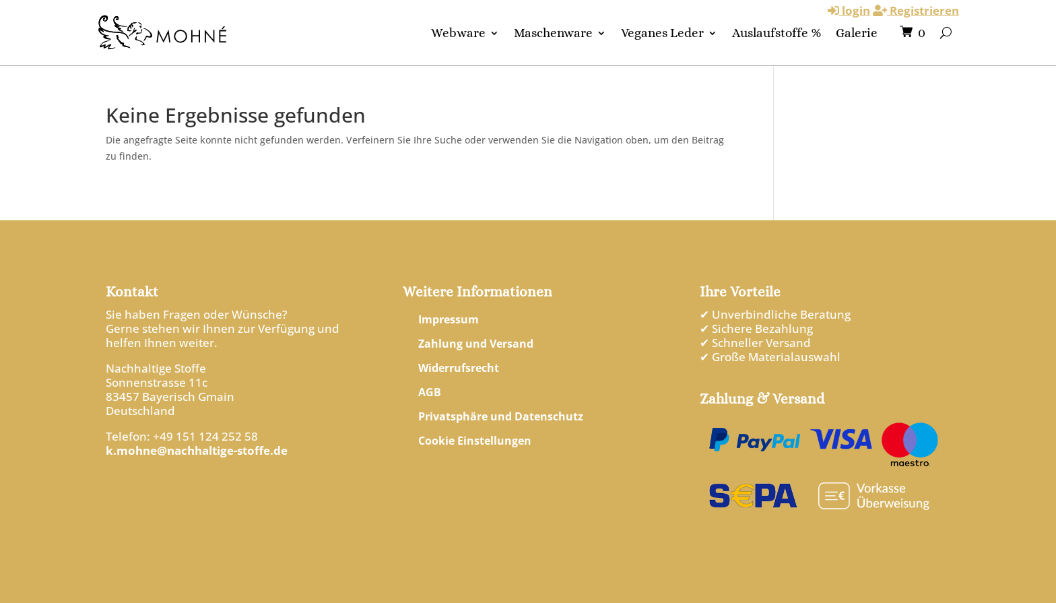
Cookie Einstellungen (474, 440)
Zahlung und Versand (475, 343)
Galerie (857, 33)
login (849, 10)
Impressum (448, 319)
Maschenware (553, 33)
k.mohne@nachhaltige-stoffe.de (197, 450)
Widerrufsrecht (458, 367)
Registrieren (916, 10)
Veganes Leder (662, 33)
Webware (458, 33)
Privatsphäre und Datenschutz (500, 416)
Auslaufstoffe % (776, 33)
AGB (429, 392)
